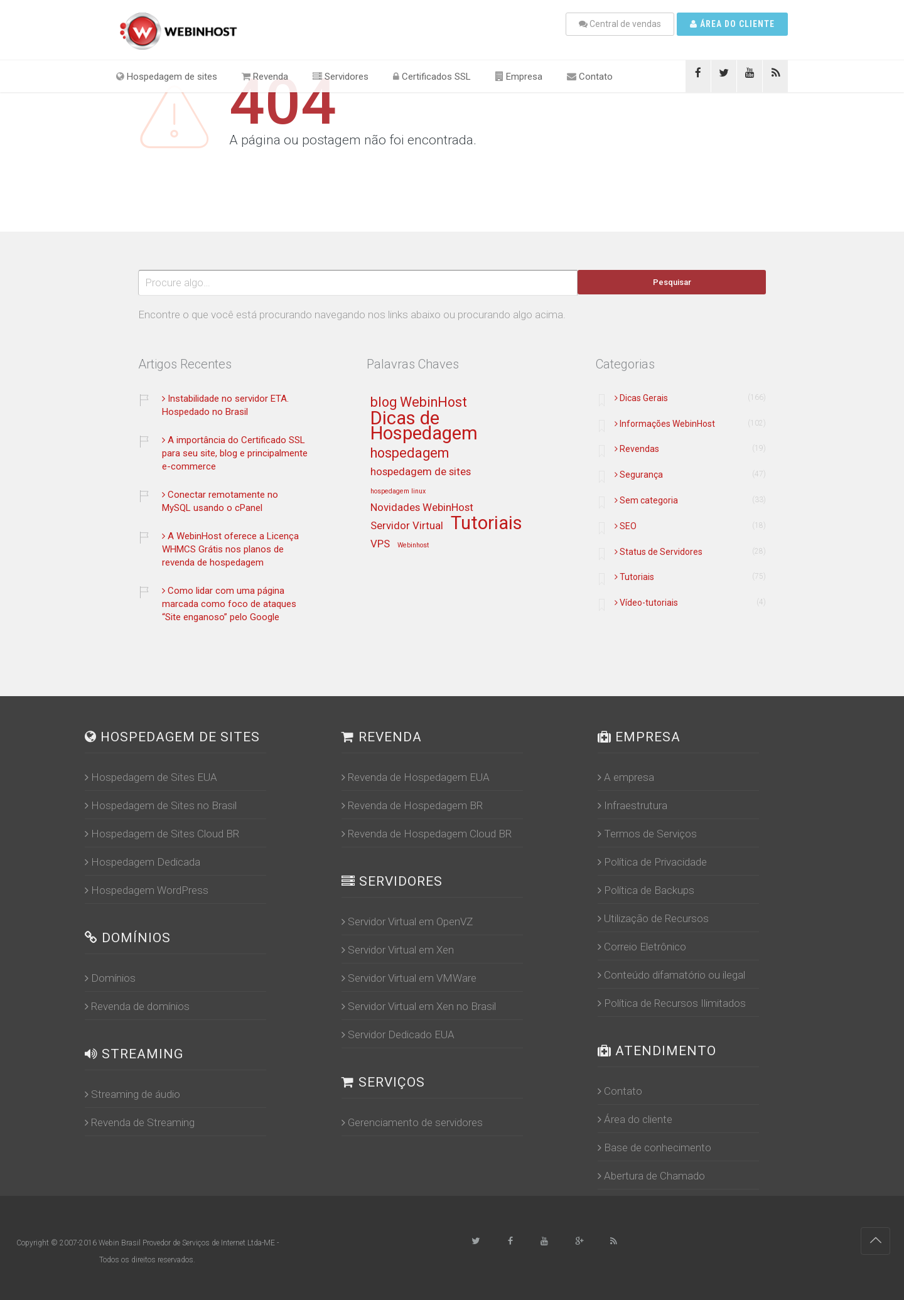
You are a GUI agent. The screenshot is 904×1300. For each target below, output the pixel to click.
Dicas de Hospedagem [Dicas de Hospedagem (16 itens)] (424, 426)
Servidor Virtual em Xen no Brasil (419, 1006)
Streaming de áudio (132, 1094)
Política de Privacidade (652, 862)
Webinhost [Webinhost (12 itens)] (413, 545)
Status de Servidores (658, 552)
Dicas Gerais (641, 398)
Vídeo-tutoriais (646, 603)
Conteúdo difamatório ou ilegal (671, 975)
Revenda (265, 76)
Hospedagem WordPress (146, 890)
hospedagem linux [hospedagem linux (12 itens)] (398, 491)
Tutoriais (634, 577)
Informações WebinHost (665, 424)
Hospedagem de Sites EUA (151, 777)
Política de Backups (646, 890)
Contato (590, 76)
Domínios (110, 978)
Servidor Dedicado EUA (398, 1034)
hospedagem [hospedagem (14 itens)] (409, 453)
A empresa (626, 777)
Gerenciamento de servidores (412, 1122)
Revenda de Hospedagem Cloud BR (427, 833)
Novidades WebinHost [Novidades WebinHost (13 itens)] (421, 507)
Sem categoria (646, 500)
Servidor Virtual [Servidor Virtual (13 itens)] (406, 526)
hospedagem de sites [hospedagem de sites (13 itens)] (420, 472)
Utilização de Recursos (653, 918)
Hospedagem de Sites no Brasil (161, 805)
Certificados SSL (432, 76)
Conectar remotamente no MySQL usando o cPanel (220, 501)
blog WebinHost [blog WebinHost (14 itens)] (418, 402)
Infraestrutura (632, 805)
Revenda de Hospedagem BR (412, 805)
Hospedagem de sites (166, 76)
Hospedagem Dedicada (142, 862)
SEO (626, 526)
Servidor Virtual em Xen (398, 949)
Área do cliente (732, 24)
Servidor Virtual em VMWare (409, 978)
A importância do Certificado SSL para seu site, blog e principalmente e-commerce (235, 453)
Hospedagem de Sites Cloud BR (162, 833)
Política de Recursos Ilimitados (672, 1003)
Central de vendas (620, 24)
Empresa (518, 76)
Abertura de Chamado (651, 1175)
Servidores (341, 76)
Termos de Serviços (647, 833)
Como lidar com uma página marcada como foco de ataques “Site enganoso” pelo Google (229, 604)
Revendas (637, 449)
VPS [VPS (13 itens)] (380, 544)
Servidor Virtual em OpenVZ (407, 921)
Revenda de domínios (137, 1006)
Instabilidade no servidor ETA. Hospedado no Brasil (225, 405)
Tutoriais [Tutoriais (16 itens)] (486, 524)
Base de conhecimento (654, 1147)
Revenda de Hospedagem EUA (416, 777)
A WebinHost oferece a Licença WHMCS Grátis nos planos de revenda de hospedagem (230, 549)
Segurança (639, 475)
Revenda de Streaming (140, 1122)
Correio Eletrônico (642, 946)
